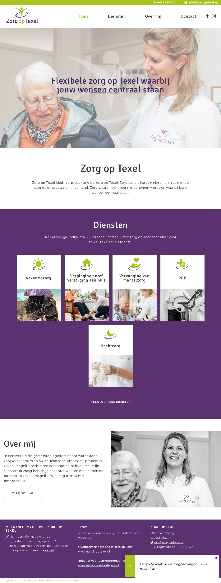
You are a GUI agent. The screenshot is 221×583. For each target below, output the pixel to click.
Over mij (153, 16)
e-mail (49, 550)
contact (45, 546)
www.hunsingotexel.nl (94, 551)
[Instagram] (214, 16)
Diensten (117, 16)
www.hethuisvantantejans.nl (98, 565)
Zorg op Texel (36, 580)
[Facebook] (207, 16)
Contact (188, 16)
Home (83, 16)
